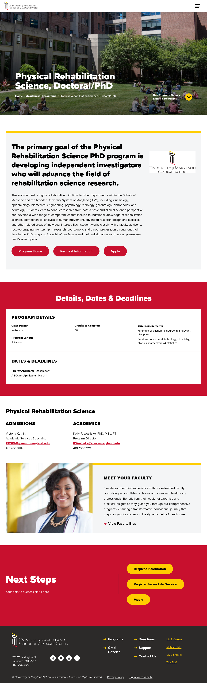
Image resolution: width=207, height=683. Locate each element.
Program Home (30, 251)
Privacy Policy (115, 677)
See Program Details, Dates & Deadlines (172, 97)
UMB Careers (174, 639)
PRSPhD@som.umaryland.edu (28, 443)
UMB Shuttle (174, 655)
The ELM (171, 662)
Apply (115, 251)
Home (19, 96)
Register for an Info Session (155, 584)
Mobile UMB (173, 647)
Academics (33, 96)
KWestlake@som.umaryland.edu (96, 443)
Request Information (76, 251)
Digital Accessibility (140, 677)
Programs (49, 96)
